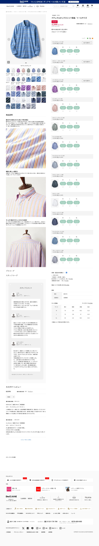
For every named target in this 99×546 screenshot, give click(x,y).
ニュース (73, 513)
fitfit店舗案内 (20, 513)
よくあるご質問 (56, 513)
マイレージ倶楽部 (72, 509)
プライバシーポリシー (19, 532)
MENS (24, 6)
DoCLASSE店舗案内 (10, 513)
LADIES (19, 6)
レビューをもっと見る (26, 439)
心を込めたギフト (50, 508)
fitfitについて (40, 513)
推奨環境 (43, 532)
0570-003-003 (77, 521)
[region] (49, 6)
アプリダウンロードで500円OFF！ (60, 480)
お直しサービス (39, 508)
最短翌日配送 (29, 508)
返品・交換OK (19, 509)
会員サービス (61, 508)
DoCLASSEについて (30, 513)
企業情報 (50, 532)
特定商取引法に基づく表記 (32, 532)
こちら (71, 279)
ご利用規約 (8, 532)
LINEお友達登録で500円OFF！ (39, 479)
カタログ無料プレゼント (80, 480)
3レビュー (30, 391)
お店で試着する (87, 42)
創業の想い (48, 513)
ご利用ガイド (9, 508)
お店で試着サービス (85, 508)
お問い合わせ (65, 513)
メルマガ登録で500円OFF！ (16, 479)
